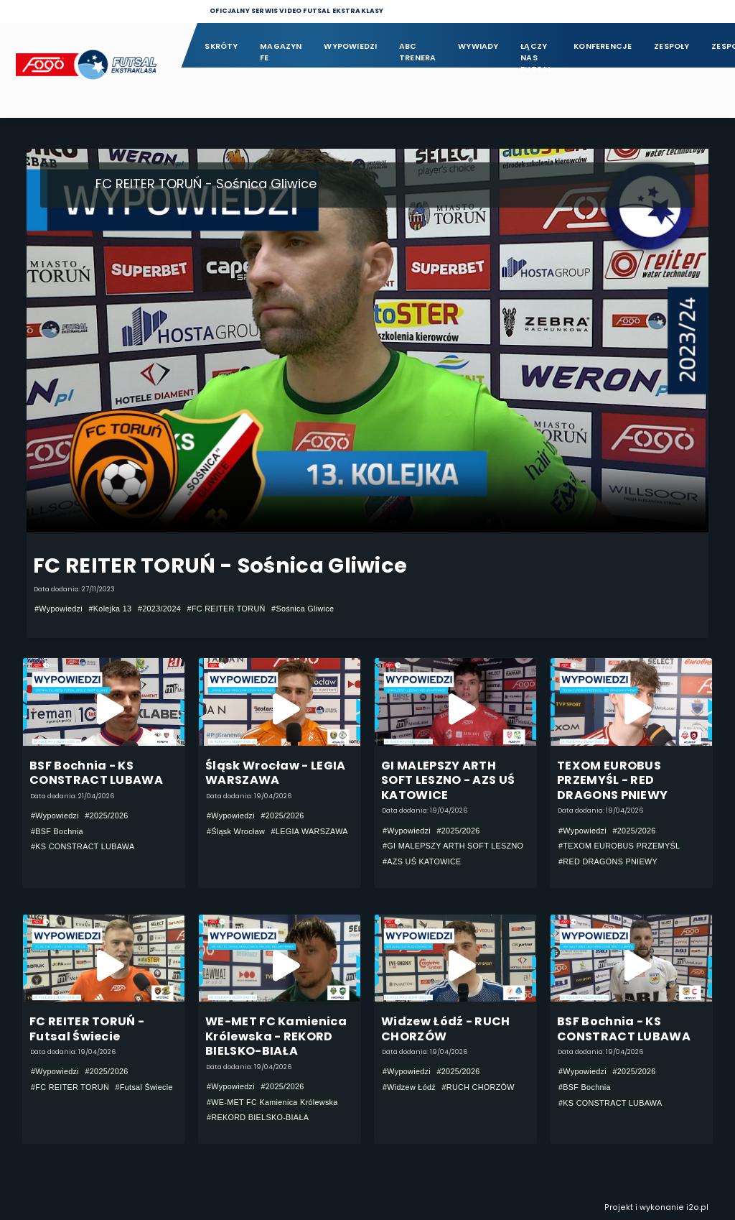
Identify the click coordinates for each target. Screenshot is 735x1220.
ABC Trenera (417, 52)
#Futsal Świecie (144, 1087)
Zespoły (672, 46)
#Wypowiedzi (58, 608)
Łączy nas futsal (535, 53)
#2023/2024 (159, 608)
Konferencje (603, 46)
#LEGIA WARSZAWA (309, 831)
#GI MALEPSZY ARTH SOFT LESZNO (453, 846)
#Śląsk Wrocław (236, 831)
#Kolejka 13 (109, 608)
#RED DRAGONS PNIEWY (607, 861)
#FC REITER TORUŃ (226, 608)
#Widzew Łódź (409, 1087)
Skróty (221, 46)
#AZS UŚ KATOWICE (422, 861)
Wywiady (478, 46)
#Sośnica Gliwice (302, 608)
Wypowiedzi (350, 46)
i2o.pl (697, 1207)
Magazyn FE (281, 52)
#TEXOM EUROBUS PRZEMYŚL (619, 846)
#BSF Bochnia (57, 831)
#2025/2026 (106, 815)
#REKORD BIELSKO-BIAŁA (258, 1118)
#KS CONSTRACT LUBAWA (83, 846)
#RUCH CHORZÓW (478, 1087)
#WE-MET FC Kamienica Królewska (272, 1102)
